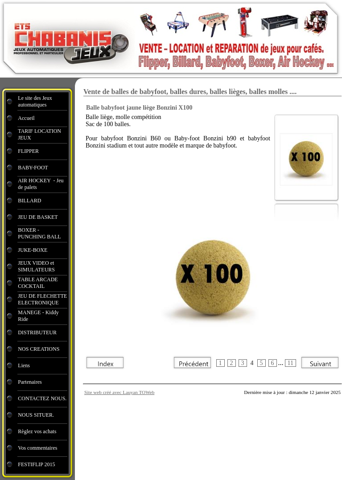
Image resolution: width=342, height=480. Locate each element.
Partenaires (30, 382)
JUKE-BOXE (32, 250)
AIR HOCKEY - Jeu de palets (40, 183)
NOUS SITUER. (36, 415)
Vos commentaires (37, 448)
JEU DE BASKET (38, 217)
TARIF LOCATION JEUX (39, 134)
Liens (24, 365)
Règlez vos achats (37, 431)
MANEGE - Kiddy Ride (38, 315)
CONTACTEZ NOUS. (42, 398)
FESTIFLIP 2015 (36, 464)
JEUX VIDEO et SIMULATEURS (36, 266)
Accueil (26, 118)
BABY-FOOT (33, 167)
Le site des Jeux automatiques (35, 101)
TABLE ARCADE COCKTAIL (38, 282)
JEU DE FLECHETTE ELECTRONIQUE (42, 299)
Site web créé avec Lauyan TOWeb (119, 392)
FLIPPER (28, 151)
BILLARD (29, 200)
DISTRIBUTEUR (37, 332)
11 (290, 363)
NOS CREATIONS (38, 349)
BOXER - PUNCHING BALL (39, 233)
